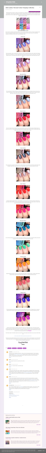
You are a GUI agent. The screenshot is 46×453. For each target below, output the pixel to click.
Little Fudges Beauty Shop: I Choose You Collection (15, 427)
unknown (10, 351)
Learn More (40, 450)
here (11, 365)
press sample (20, 348)
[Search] (41, 2)
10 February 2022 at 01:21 (17, 385)
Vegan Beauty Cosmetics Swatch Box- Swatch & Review (16, 437)
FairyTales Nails (10, 2)
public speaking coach (33, 380)
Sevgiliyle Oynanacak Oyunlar (14, 395)
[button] (39, 7)
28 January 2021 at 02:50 (14, 364)
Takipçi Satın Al (11, 394)
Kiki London (14, 348)
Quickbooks (21, 386)
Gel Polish (9, 348)
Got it (43, 450)
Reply (10, 357)
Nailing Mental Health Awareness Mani (13, 417)
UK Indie (24, 348)
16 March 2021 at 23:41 (14, 369)
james (10, 359)
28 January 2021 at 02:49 (14, 359)
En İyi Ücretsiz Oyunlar (13, 396)
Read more (38, 424)
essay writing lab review (18, 354)
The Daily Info (11, 385)
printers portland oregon (28, 372)
